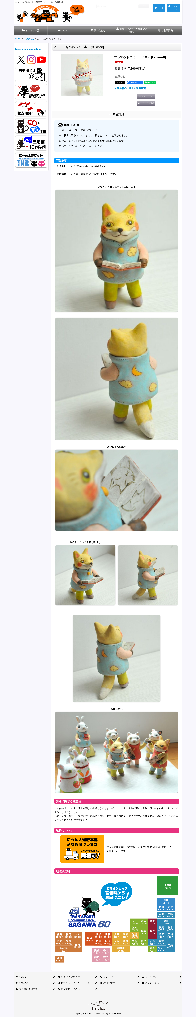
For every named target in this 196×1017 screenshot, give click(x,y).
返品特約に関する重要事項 (130, 88)
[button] (146, 103)
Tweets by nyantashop (28, 49)
